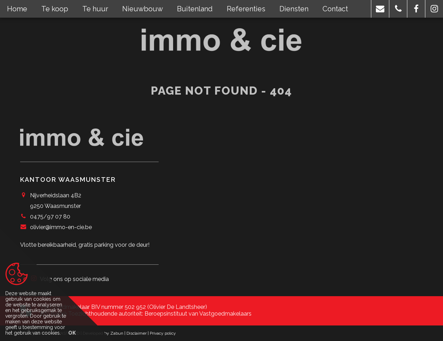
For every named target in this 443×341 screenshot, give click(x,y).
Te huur (95, 9)
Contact (335, 9)
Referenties (246, 9)
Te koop (54, 9)
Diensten (293, 9)
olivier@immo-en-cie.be (61, 227)
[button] (380, 9)
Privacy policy (163, 333)
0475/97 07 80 (50, 216)
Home (17, 9)
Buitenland (195, 9)
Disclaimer (136, 333)
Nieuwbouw (142, 9)
